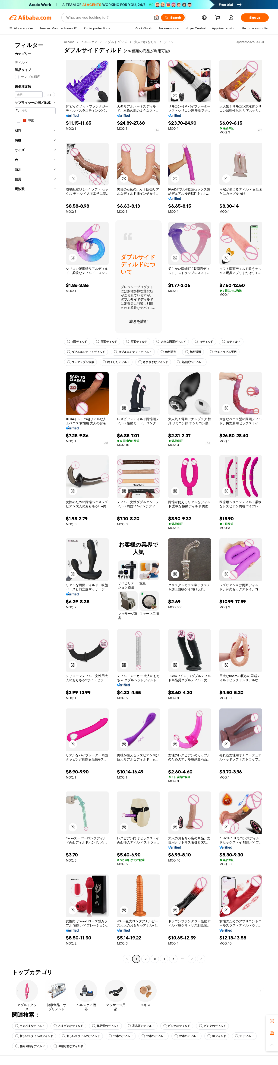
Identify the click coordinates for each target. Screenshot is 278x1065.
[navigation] (35, 501)
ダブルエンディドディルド (86, 352)
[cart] (218, 18)
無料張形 (168, 352)
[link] (272, 1021)
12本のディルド (121, 1036)
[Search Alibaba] (108, 17)
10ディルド (216, 1036)
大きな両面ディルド (171, 342)
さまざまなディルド (153, 362)
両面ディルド (106, 342)
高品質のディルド (190, 362)
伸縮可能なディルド (30, 1046)
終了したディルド (116, 362)
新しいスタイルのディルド (34, 1036)
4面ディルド (77, 342)
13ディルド (204, 342)
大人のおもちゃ (145, 42)
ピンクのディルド (176, 1026)
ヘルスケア (89, 42)
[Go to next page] (201, 959)
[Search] (173, 17)
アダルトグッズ (115, 42)
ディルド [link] (170, 42)
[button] (156, 17)
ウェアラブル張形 (223, 352)
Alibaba (69, 42)
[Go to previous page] (127, 959)
